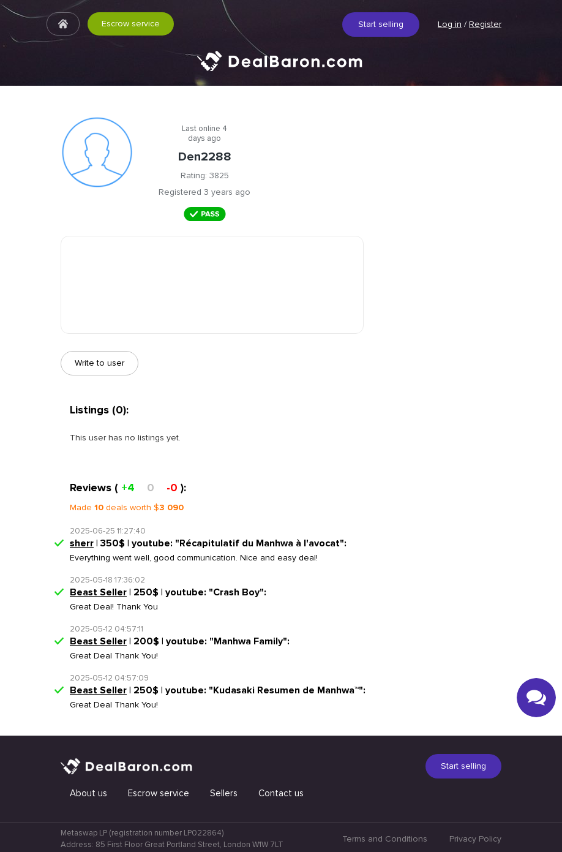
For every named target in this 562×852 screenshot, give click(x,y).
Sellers (224, 793)
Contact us (281, 793)
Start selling (380, 24)
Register (485, 24)
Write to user (99, 363)
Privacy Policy (475, 839)
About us (88, 793)
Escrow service (131, 23)
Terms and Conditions (384, 839)
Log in (450, 24)
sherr (82, 543)
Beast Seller (98, 592)
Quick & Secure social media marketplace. (281, 70)
